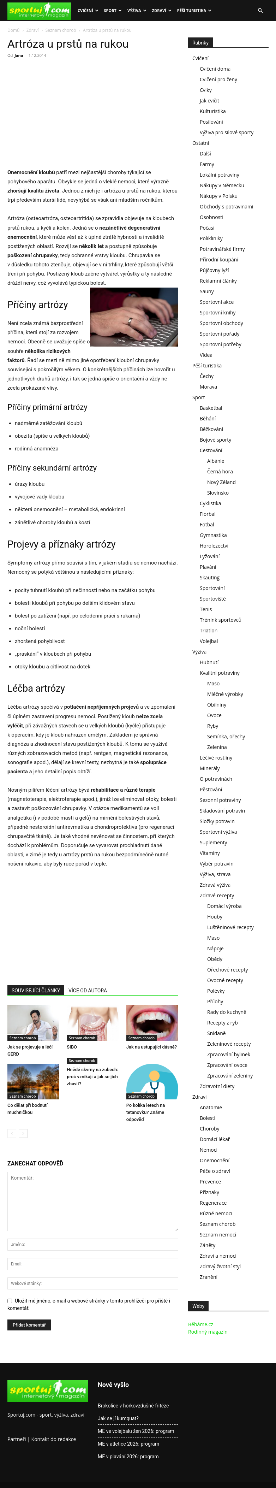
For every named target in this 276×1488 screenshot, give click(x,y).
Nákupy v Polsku (219, 196)
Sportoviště (213, 598)
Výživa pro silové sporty (226, 132)
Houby (214, 916)
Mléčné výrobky (225, 694)
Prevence (210, 1181)
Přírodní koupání (219, 259)
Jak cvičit (209, 100)
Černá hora (220, 471)
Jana (18, 55)
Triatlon (208, 630)
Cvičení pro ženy (218, 79)
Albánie (215, 460)
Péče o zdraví (215, 1171)
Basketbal (211, 408)
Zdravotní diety (217, 1086)
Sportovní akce (217, 302)
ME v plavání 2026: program (128, 1456)
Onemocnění (214, 1160)
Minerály (210, 768)
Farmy (207, 164)
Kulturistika (213, 111)
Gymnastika (213, 535)
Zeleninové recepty (229, 1043)
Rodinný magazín (208, 1331)
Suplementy (213, 842)
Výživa (136, 10)
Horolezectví (214, 545)
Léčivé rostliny (216, 757)
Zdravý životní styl (220, 1266)
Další (205, 153)
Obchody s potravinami (226, 206)
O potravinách (216, 778)
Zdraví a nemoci (218, 1255)
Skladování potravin (222, 810)
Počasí (207, 227)
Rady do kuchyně (226, 1012)
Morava (208, 386)
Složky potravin (217, 821)
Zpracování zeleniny (230, 1075)
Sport (113, 10)
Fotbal (207, 524)
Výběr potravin (217, 863)
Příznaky (209, 1192)
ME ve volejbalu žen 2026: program (136, 1431)
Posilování (211, 121)
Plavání (208, 566)
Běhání (208, 418)
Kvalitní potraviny (220, 672)
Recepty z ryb (222, 1022)
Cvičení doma (215, 68)
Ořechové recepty (227, 969)
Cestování (211, 450)
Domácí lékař (215, 1139)
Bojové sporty (215, 439)
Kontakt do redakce (53, 1439)
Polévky (216, 990)
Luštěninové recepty (230, 927)
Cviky (206, 90)
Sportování (212, 588)
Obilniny (216, 704)
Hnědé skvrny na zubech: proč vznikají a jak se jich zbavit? (92, 1076)
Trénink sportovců (220, 619)
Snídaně (216, 1033)
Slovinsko (218, 492)
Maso (213, 683)
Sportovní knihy (218, 312)
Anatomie (211, 1107)
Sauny (207, 291)
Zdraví (162, 10)
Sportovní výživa (218, 831)
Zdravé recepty (217, 895)
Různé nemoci (216, 1213)
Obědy (214, 959)
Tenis (206, 609)
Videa (206, 355)
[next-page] (23, 1133)
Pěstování (211, 789)
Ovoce (214, 715)
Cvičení (88, 10)
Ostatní (200, 143)
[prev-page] (11, 1133)
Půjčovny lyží (214, 270)
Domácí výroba (224, 906)
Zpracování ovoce (227, 1065)
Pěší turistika (194, 10)
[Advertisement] (66, 115)
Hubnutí (209, 662)
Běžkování (211, 429)
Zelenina (217, 747)
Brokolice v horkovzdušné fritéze (133, 1406)
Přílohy (215, 1001)
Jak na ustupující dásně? (151, 1047)
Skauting (210, 577)
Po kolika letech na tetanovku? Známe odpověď (145, 1112)
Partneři (16, 1439)
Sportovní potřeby (220, 344)
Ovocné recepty (225, 980)
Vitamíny (210, 853)
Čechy (207, 376)
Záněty (207, 1245)
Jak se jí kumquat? (118, 1418)
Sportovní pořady (220, 333)
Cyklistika (210, 503)
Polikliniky (211, 238)
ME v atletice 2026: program (128, 1444)
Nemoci (208, 1149)
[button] (260, 10)
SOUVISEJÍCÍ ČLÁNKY (36, 990)
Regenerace (213, 1202)
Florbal (208, 513)
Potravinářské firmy (222, 249)
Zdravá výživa (215, 884)
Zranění (208, 1277)
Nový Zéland (221, 482)
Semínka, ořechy (226, 736)
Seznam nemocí (218, 1234)
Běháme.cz (200, 1324)
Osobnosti (211, 217)
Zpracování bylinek (228, 1054)
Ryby (212, 725)
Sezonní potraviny (220, 800)
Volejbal (209, 641)
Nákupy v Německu (222, 185)
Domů (13, 30)
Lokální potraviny (219, 174)
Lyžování (210, 556)
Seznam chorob (61, 30)
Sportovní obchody (221, 323)
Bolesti (207, 1118)
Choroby (210, 1128)
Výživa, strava (215, 874)
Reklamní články (218, 280)
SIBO (72, 1047)
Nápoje (215, 948)
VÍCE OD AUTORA (87, 990)
